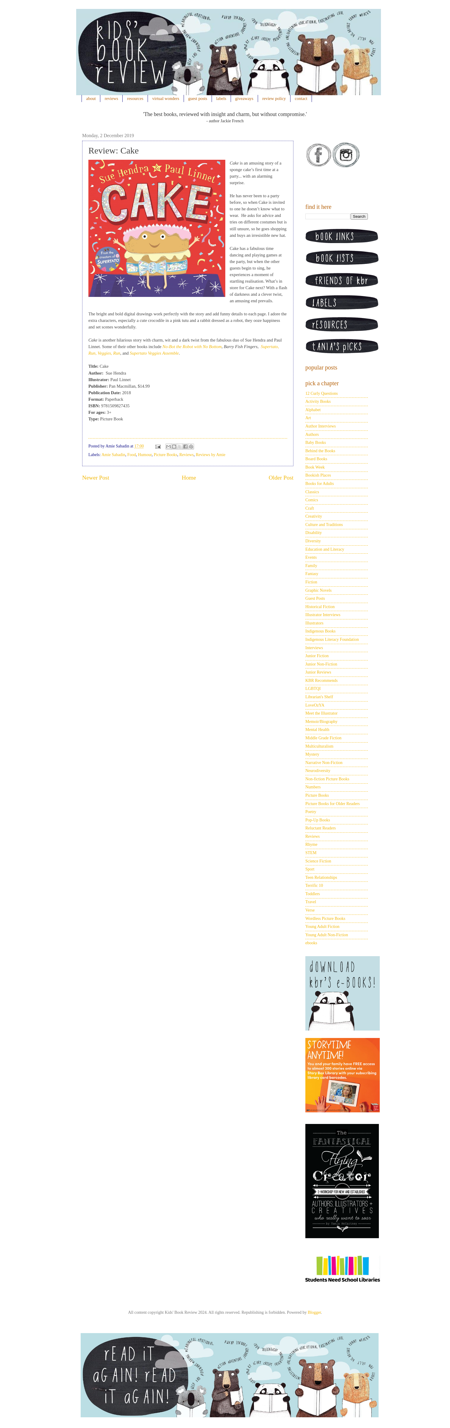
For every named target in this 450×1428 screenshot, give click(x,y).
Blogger (314, 1312)
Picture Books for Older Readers (332, 803)
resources (135, 98)
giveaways (244, 98)
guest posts (197, 98)
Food (131, 454)
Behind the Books (320, 451)
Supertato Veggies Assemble (154, 353)
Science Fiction (318, 861)
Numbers (313, 787)
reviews (111, 98)
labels (221, 98)
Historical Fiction (320, 607)
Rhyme (311, 844)
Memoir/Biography (321, 721)
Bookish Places (318, 475)
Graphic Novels (318, 590)
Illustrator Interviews (322, 615)
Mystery (312, 754)
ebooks (311, 943)
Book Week (315, 467)
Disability (313, 532)
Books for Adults (319, 483)
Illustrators (314, 623)
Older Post (281, 478)
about (91, 98)
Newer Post (95, 478)
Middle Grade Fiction (323, 738)
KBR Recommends (321, 680)
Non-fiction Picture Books (327, 779)
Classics (312, 492)
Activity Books (318, 401)
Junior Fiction (317, 656)
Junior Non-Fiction (321, 664)
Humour (144, 454)
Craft (309, 508)
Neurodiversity (317, 770)
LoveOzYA (314, 705)
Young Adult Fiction (322, 926)
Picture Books (165, 454)
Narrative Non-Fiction (324, 762)
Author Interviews (320, 426)
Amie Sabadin (113, 454)
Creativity (313, 516)
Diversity (313, 541)
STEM (310, 853)
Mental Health (317, 729)
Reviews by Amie (211, 454)
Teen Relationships (321, 877)
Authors (312, 434)
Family (311, 565)
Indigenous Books (320, 631)
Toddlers (312, 894)
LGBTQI (313, 688)
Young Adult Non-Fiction (326, 935)
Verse (310, 910)
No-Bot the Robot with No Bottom (192, 346)
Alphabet (313, 410)
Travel (310, 902)
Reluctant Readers (320, 828)
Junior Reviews (318, 672)
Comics (311, 500)
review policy (274, 98)
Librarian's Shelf (319, 697)
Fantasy (311, 573)
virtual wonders (165, 98)
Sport (309, 869)
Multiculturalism (319, 746)
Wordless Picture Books (325, 918)
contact (301, 98)
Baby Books (315, 442)
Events (311, 557)
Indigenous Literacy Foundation (332, 639)
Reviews (186, 454)
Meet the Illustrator (321, 713)
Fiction (311, 582)
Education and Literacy (324, 549)
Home (189, 478)
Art (308, 418)
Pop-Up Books (317, 820)
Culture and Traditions (324, 524)
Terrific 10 (314, 885)
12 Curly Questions (321, 393)
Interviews (314, 648)
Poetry (310, 811)
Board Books (316, 459)
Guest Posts (315, 598)
